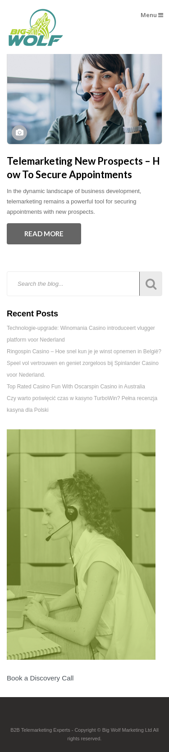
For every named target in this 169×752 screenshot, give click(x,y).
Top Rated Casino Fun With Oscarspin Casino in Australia (76, 386)
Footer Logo (84, 717)
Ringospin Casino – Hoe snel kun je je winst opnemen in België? (84, 351)
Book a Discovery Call (40, 678)
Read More (44, 234)
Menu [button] (152, 15)
